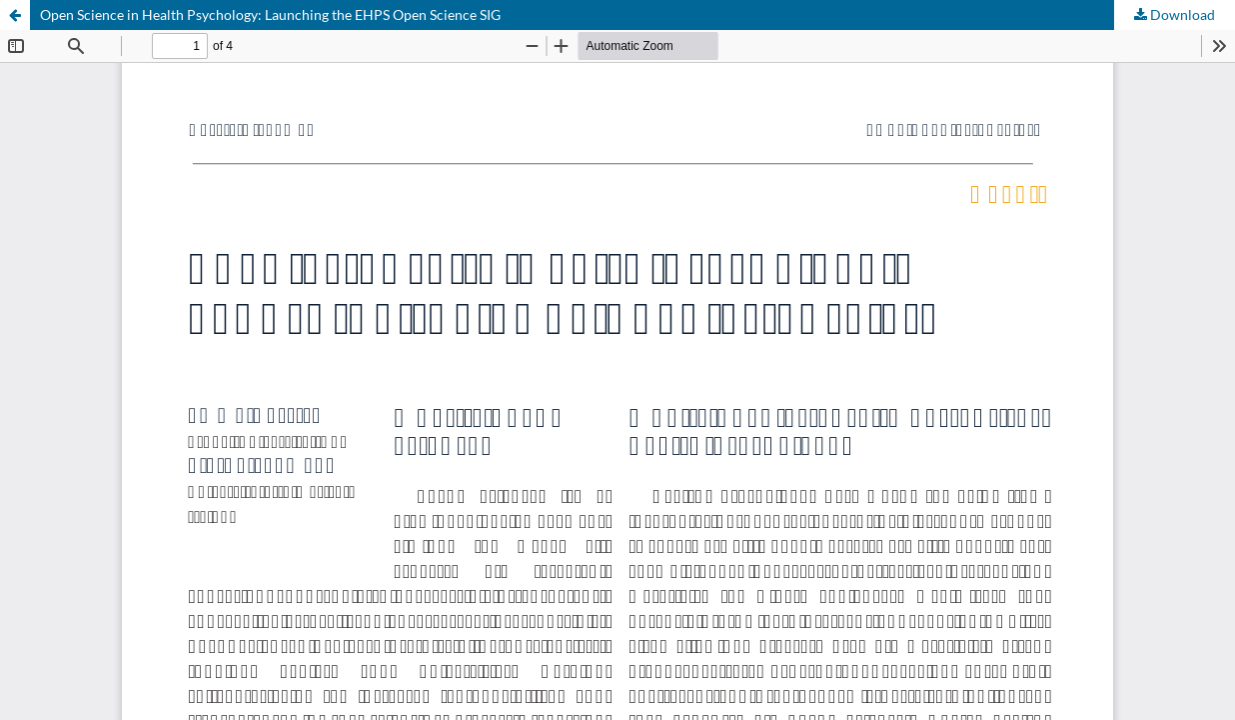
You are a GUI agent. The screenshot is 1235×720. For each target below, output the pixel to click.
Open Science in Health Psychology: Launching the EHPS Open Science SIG (270, 14)
